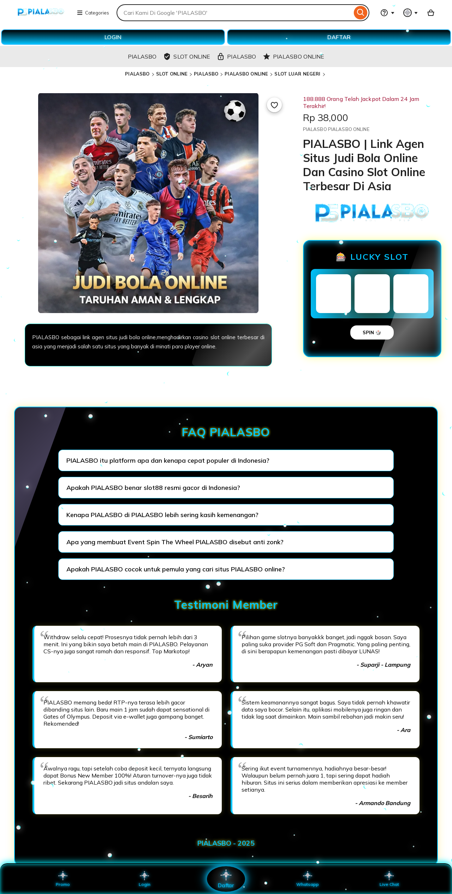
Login (144, 879)
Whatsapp (308, 879)
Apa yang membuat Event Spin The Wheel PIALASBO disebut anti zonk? (175, 542)
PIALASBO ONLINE (246, 74)
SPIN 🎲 (372, 332)
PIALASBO (137, 74)
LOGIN (113, 37)
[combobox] (234, 12)
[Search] (360, 12)
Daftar (226, 878)
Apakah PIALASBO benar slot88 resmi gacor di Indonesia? (153, 488)
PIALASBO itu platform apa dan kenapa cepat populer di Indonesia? (167, 460)
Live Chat (389, 879)
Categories (93, 13)
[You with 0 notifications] (410, 12)
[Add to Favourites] (274, 104)
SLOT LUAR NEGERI (297, 74)
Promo (63, 879)
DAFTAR (339, 37)
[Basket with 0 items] (430, 12)
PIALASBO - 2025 (226, 843)
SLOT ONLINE (172, 74)
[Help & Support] (387, 12)
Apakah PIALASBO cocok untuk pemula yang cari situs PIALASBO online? (175, 569)
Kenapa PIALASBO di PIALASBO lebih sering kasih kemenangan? (162, 515)
